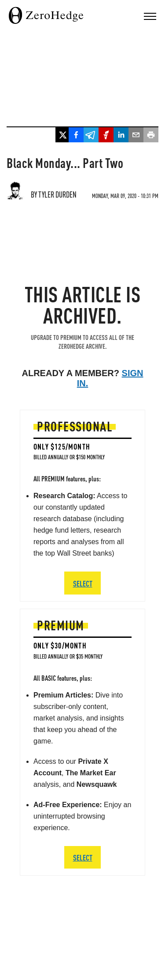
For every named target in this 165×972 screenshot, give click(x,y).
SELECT (82, 857)
